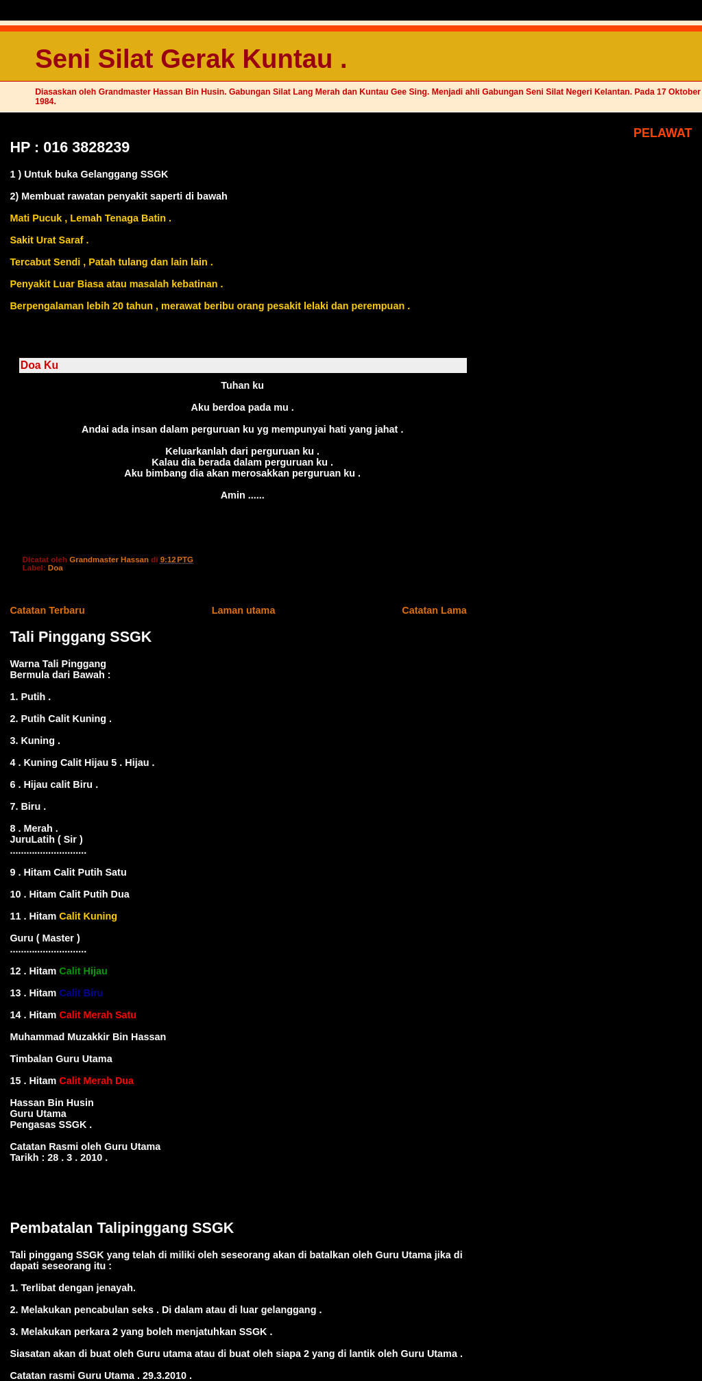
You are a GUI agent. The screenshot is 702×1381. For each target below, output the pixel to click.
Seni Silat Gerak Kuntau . (191, 58)
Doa (55, 568)
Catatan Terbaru (47, 610)
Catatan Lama (434, 610)
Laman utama (244, 610)
